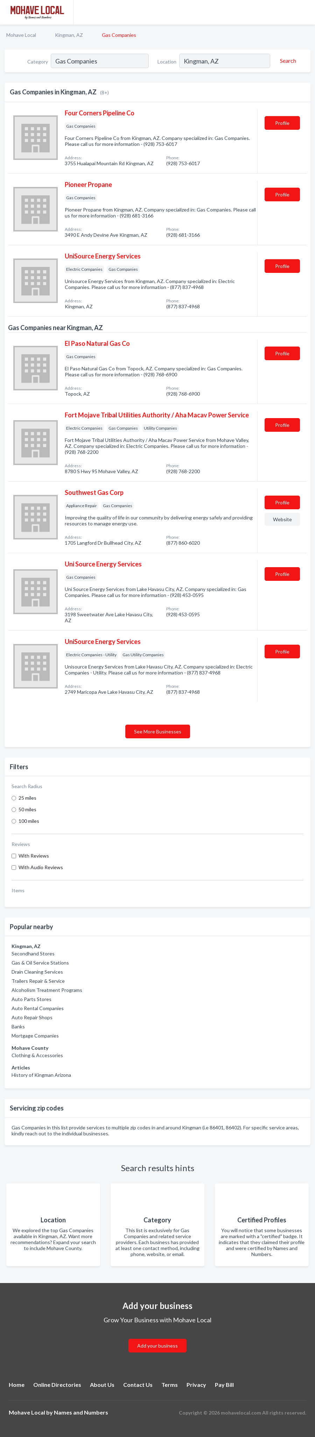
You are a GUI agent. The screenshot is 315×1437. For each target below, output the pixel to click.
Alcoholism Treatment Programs (47, 990)
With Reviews (34, 856)
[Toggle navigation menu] (306, 12)
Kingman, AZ (69, 35)
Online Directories (57, 1384)
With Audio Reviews (41, 867)
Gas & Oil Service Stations (40, 963)
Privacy (196, 1384)
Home (16, 1384)
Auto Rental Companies (38, 1008)
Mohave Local (21, 35)
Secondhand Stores (33, 953)
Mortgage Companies (35, 1036)
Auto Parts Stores (31, 999)
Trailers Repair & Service (38, 981)
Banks (18, 1026)
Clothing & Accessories (37, 1055)
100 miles (29, 821)
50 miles (27, 809)
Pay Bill (224, 1384)
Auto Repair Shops (32, 1017)
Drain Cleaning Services (37, 972)
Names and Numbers (81, 1412)
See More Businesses (157, 731)
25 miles (27, 798)
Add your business (157, 1346)
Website (282, 519)
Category (37, 62)
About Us (102, 1384)
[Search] (287, 61)
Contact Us (138, 1384)
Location (167, 62)
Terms (169, 1384)
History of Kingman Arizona (41, 1075)
